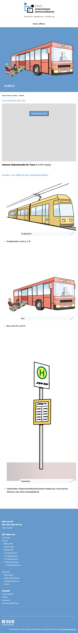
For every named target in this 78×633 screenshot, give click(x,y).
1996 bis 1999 (8, 544)
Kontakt (14, 95)
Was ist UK (7, 522)
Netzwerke (6, 572)
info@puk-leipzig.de (69, 629)
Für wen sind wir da (12, 524)
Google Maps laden (39, 113)
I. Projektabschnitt (10, 553)
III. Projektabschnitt (11, 559)
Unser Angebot (7, 528)
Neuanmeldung (7, 594)
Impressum (6, 600)
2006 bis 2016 (8, 550)
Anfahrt (4, 597)
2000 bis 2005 (9, 547)
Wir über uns (8, 534)
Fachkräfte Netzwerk (11, 581)
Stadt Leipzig (8, 575)
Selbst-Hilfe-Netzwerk (11, 578)
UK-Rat (6, 584)
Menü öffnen (39, 24)
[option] (39, 62)
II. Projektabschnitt (10, 556)
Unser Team (6, 538)
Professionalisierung (11, 562)
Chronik (5, 541)
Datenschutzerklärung (10, 603)
